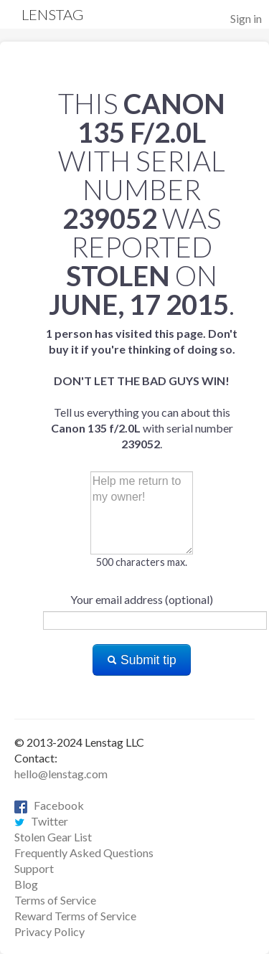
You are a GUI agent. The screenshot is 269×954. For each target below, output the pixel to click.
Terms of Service (55, 900)
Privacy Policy (49, 931)
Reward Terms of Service (75, 915)
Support (34, 868)
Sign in (246, 18)
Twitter (41, 821)
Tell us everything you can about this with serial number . (141, 388)
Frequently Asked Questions (84, 852)
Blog (26, 884)
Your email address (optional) (141, 599)
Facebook (49, 805)
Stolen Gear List (53, 837)
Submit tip (141, 660)
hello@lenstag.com (61, 773)
